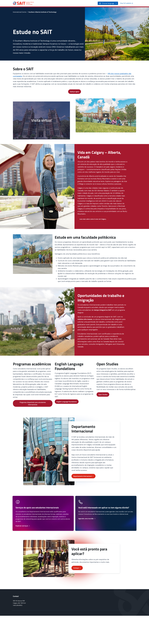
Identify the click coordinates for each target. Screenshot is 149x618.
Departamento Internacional (83, 476)
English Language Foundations (67, 401)
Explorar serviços (23, 526)
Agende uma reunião (87, 519)
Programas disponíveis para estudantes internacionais (33, 403)
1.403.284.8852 (17, 605)
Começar (77, 568)
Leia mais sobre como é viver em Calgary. (93, 219)
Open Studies (102, 394)
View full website (126, 3)
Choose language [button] (106, 3)
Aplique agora (74, 91)
